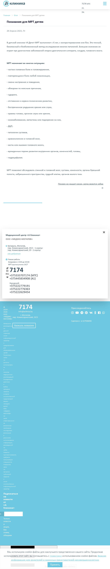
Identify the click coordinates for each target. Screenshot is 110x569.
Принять (55, 564)
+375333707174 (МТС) (24, 275)
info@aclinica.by (25, 312)
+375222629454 (20, 292)
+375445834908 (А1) (23, 278)
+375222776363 (20, 289)
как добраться (14, 254)
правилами (56, 556)
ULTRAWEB (87, 321)
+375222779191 (20, 285)
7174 (16, 270)
